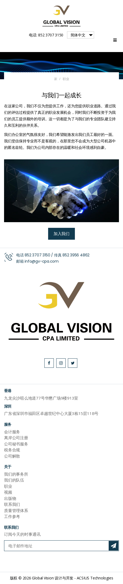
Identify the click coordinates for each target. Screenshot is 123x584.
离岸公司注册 (16, 437)
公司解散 (12, 456)
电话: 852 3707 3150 (46, 34)
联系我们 (12, 504)
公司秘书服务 (16, 443)
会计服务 (12, 431)
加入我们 (61, 233)
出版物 (10, 498)
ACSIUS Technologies (95, 577)
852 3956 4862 (75, 255)
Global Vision (43, 577)
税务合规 (12, 449)
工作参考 (12, 516)
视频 (8, 492)
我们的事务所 (16, 474)
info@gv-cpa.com (42, 261)
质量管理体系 (16, 510)
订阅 (113, 546)
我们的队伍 (14, 480)
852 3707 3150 (37, 255)
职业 (8, 486)
